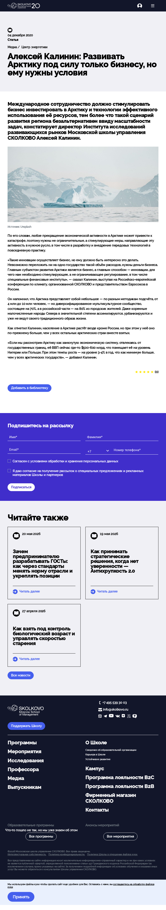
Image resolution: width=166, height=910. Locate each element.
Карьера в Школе (95, 754)
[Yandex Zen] (123, 716)
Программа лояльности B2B (119, 786)
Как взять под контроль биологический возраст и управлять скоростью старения (44, 636)
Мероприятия (24, 751)
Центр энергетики (34, 47)
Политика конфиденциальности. (66, 854)
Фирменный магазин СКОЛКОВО (110, 798)
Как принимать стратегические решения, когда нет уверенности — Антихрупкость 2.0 (114, 561)
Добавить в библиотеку (29, 388)
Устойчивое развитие (97, 759)
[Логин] (142, 5)
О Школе (96, 742)
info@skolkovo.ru (115, 709)
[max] (100, 716)
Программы (22, 742)
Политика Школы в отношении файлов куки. (112, 854)
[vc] (129, 716)
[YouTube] (111, 716)
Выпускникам (24, 787)
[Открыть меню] (152, 5)
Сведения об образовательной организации (110, 750)
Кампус (94, 768)
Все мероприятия (120, 836)
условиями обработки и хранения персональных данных (74, 461)
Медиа (12, 47)
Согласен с (65, 461)
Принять (21, 896)
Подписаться (21, 487)
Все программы (41, 836)
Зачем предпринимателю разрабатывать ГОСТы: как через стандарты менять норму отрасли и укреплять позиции (42, 563)
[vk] (117, 716)
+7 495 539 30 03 (114, 703)
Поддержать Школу (26, 726)
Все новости (20, 675)
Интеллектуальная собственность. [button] (27, 854)
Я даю (78, 473)
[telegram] (105, 716)
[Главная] (24, 6)
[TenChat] (134, 716)
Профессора (23, 769)
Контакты (97, 810)
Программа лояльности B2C (119, 777)
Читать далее (29, 591)
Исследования (25, 760)
